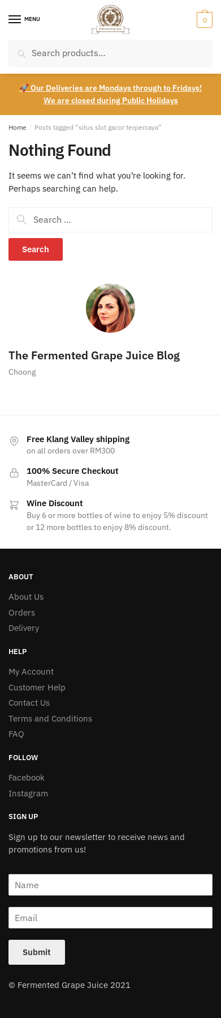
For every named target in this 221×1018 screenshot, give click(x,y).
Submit (37, 952)
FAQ (16, 733)
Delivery (23, 627)
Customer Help (37, 687)
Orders (21, 612)
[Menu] (25, 19)
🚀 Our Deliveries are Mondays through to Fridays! (110, 88)
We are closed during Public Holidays (111, 100)
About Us (26, 596)
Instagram (28, 793)
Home (17, 127)
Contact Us (29, 702)
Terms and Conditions (50, 718)
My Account (31, 671)
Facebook (26, 777)
